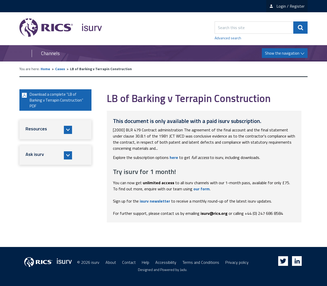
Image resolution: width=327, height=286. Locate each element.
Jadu (183, 269)
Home (45, 68)
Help (145, 262)
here (174, 157)
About (111, 262)
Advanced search (228, 38)
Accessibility (165, 262)
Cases (60, 68)
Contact (129, 262)
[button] (55, 130)
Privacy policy (237, 262)
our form (201, 189)
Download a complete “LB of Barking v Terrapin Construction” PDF (53, 100)
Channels (50, 53)
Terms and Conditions (200, 262)
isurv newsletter (155, 201)
